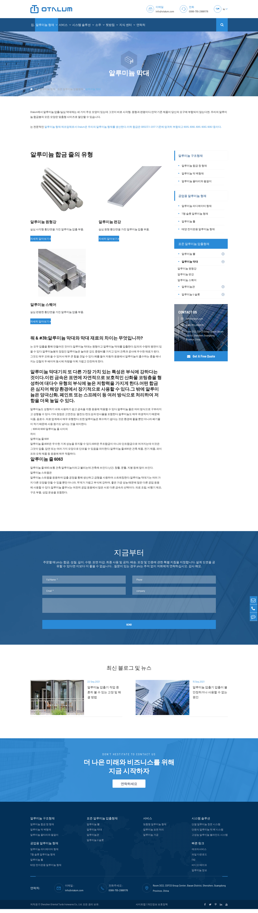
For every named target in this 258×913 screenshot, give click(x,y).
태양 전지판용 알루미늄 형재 (198, 229)
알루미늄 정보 (199, 874)
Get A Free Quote (201, 356)
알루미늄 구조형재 (190, 155)
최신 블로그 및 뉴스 (129, 670)
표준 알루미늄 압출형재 (70, 89)
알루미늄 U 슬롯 (191, 294)
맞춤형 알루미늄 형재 (154, 828)
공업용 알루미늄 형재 (192, 196)
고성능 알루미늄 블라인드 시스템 (210, 838)
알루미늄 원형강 (43, 222)
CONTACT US (187, 312)
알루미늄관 (188, 286)
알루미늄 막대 (93, 89)
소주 (100, 24)
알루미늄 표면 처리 (153, 833)
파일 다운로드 (199, 858)
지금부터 (129, 553)
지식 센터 (127, 24)
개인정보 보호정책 (157, 908)
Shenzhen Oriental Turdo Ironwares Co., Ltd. (61, 908)
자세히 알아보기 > (40, 238)
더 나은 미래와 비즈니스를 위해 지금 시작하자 (129, 767)
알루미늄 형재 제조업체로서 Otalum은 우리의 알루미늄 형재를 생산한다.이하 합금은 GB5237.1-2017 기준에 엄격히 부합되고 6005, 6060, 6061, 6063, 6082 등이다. (133, 126)
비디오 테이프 (199, 868)
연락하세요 (129, 788)
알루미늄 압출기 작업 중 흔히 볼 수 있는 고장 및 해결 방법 (100, 692)
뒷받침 (112, 24)
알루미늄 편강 (110, 222)
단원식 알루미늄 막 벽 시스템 (207, 833)
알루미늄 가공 (150, 838)
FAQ (193, 863)
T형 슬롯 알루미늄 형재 (195, 213)
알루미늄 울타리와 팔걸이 (197, 181)
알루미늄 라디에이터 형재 (197, 205)
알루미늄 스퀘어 (43, 304)
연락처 (140, 25)
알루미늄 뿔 (188, 253)
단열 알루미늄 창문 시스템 (206, 828)
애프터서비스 (199, 853)
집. (33, 25)
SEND (129, 626)
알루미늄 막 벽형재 (193, 173)
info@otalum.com (165, 11)
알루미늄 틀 (188, 221)
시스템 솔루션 (83, 24)
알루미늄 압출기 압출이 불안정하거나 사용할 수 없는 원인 (207, 692)
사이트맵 (141, 908)
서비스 (65, 24)
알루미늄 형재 (47, 24)
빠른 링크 (198, 847)
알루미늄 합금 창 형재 (194, 165)
